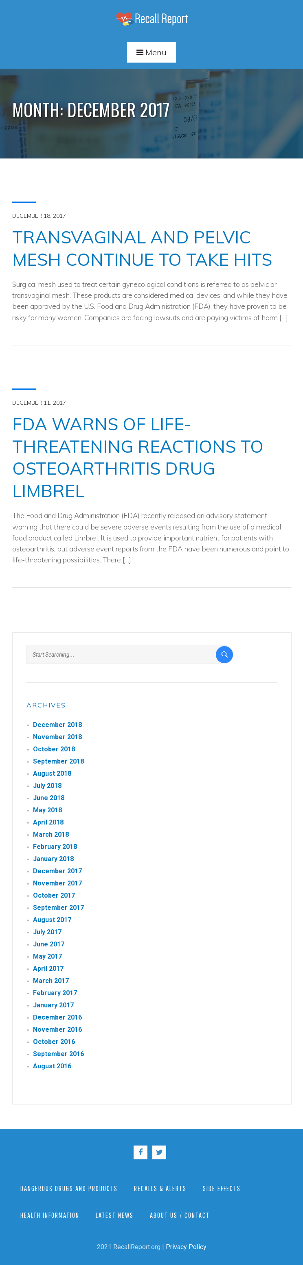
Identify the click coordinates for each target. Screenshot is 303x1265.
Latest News (115, 1215)
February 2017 (55, 993)
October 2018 (54, 749)
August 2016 (52, 1066)
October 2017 (54, 895)
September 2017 (58, 907)
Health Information (49, 1215)
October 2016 (54, 1042)
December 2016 (57, 1017)
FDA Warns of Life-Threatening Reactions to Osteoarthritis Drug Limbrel (137, 457)
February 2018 (55, 847)
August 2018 (52, 773)
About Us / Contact (180, 1215)
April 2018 (48, 822)
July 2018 (47, 786)
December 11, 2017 (39, 402)
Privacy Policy (186, 1247)
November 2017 (57, 883)
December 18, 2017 (39, 215)
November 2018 (57, 737)
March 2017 (51, 981)
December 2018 (57, 725)
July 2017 (47, 932)
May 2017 (47, 956)
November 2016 (57, 1029)
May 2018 (47, 810)
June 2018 (48, 798)
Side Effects (222, 1188)
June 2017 (48, 944)
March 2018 (51, 834)
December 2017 (57, 871)
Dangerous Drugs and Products (69, 1188)
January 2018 (53, 859)
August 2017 (52, 920)
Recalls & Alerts (160, 1188)
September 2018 (58, 761)
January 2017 (53, 1005)
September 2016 (58, 1054)
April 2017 (48, 968)
